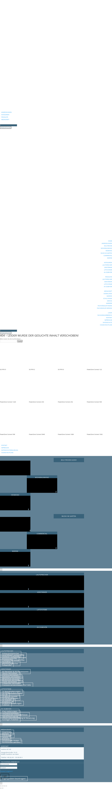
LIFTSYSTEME (108, 270)
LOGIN (110, 313)
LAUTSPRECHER (107, 265)
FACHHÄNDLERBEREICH (104, 315)
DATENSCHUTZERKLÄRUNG (9, 450)
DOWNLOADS (108, 293)
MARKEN (109, 296)
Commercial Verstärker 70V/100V (16, 685)
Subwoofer (7, 665)
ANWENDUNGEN (6, 112)
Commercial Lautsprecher (13, 660)
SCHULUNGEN (107, 298)
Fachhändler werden (11, 742)
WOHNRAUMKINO (106, 248)
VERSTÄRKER (108, 267)
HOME (110, 241)
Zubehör (6, 705)
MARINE (109, 258)
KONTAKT (109, 317)
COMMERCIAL (108, 255)
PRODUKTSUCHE (6, 127)
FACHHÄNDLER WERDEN (104, 308)
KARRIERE (109, 303)
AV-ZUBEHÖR (108, 272)
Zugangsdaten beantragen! (14, 778)
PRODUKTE (4, 117)
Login (4, 776)
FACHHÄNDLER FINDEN (105, 306)
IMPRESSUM (108, 320)
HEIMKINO (109, 251)
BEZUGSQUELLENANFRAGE (14, 442)
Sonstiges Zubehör (10, 719)
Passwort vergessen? (6, 771)
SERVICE (109, 301)
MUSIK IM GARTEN (106, 253)
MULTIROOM (108, 246)
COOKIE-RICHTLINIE (106, 325)
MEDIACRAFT (5, 119)
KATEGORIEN (5, 115)
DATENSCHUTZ (107, 322)
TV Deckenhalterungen (12, 693)
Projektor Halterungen (12, 703)
